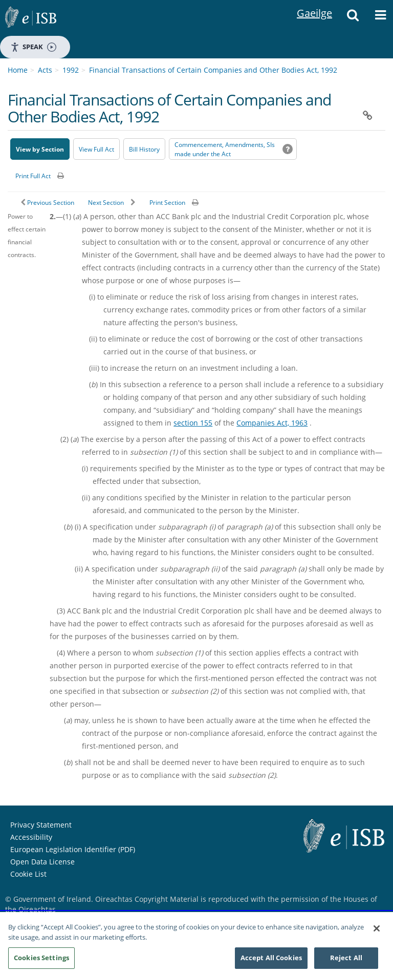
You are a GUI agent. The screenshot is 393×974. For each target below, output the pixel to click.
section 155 (192, 423)
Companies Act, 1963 (272, 423)
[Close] (376, 928)
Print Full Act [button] (33, 176)
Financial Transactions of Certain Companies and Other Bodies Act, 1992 (213, 70)
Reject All (346, 957)
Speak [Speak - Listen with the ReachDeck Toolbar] (33, 47)
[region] (196, 943)
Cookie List (28, 874)
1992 (70, 70)
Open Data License (42, 861)
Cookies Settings (41, 957)
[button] (352, 18)
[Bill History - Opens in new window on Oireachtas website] (144, 149)
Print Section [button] (167, 202)
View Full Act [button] (96, 149)
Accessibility (31, 837)
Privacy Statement (41, 825)
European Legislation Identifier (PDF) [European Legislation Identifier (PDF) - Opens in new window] (72, 849)
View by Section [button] (40, 149)
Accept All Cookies (271, 957)
